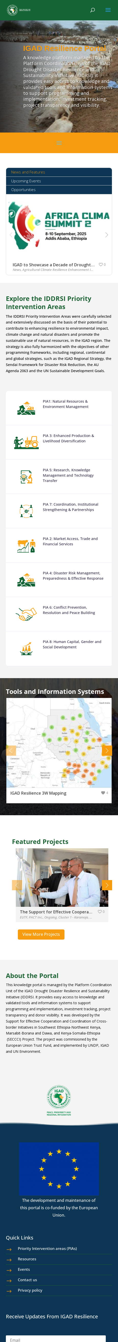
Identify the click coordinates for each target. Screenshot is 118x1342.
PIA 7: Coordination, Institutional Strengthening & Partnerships (68, 512)
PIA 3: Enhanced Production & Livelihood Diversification (66, 447)
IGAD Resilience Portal (64, 48)
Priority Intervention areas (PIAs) (47, 1248)
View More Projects (41, 934)
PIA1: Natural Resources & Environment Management (64, 415)
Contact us (27, 1279)
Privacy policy (30, 1290)
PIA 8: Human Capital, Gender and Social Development (69, 641)
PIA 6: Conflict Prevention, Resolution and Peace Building (66, 609)
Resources (27, 1258)
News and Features (28, 171)
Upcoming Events (26, 180)
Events (24, 1269)
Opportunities (23, 189)
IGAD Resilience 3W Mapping (38, 793)
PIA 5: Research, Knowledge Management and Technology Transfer (66, 482)
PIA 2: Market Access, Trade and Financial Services (67, 544)
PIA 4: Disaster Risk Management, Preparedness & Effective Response (70, 577)
